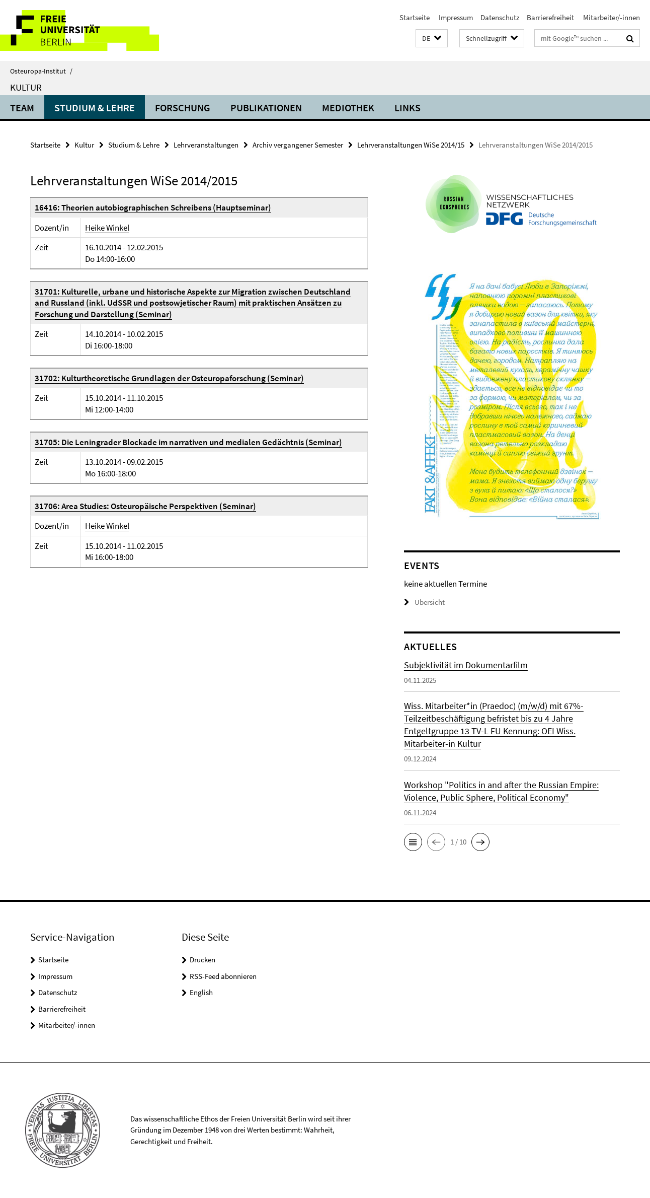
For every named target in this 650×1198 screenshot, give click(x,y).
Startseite (414, 17)
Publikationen (266, 107)
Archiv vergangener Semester (298, 145)
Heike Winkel (107, 227)
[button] (432, 38)
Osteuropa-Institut (41, 71)
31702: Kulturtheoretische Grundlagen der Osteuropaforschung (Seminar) (169, 378)
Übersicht (424, 602)
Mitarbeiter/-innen (611, 17)
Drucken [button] (202, 959)
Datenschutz (499, 17)
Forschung (182, 107)
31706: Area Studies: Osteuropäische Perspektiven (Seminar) (145, 506)
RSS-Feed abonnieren (223, 976)
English (201, 992)
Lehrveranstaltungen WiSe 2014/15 (410, 145)
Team (22, 107)
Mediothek (348, 107)
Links (407, 107)
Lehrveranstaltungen (206, 145)
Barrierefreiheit (550, 17)
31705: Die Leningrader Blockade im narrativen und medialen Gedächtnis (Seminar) (188, 442)
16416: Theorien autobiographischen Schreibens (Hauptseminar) (153, 207)
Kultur (26, 87)
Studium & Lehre (94, 107)
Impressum (455, 17)
